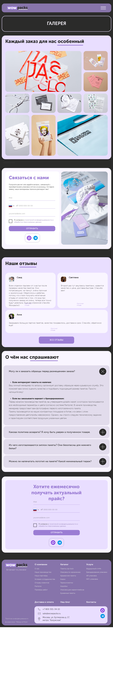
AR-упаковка (91, 634)
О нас (37, 626)
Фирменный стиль (93, 627)
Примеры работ (41, 648)
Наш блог (65, 660)
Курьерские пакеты (68, 634)
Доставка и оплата (44, 660)
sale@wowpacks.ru (52, 671)
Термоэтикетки (66, 641)
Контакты (91, 660)
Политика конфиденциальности (16, 676)
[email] (32, 271)
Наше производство (43, 630)
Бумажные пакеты (67, 651)
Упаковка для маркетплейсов (72, 648)
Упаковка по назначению (70, 630)
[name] (32, 255)
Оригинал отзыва (54, 387)
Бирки (62, 637)
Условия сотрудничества (45, 637)
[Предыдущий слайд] (5, 191)
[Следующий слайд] (107, 191)
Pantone (38, 644)
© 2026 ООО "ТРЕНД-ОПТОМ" (16, 680)
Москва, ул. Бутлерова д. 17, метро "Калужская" (56, 676)
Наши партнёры (41, 634)
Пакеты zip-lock (66, 626)
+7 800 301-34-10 (51, 667)
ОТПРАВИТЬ (32, 286)
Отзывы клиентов (42, 641)
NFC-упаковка (92, 637)
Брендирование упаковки (96, 630)
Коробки (63, 644)
